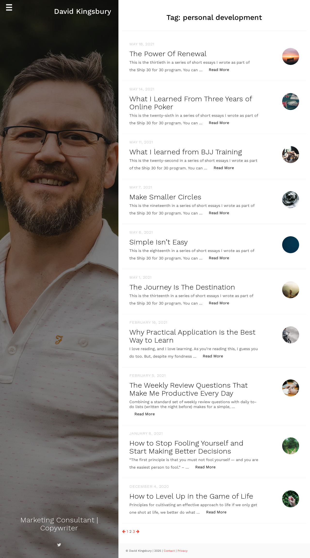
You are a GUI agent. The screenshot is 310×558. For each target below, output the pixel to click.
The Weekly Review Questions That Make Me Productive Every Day (188, 389)
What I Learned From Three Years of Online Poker (190, 102)
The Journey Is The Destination (182, 287)
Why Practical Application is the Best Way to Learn (192, 336)
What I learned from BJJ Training (185, 152)
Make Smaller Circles (165, 197)
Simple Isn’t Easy (158, 242)
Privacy (182, 550)
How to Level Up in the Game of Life (191, 496)
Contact (170, 550)
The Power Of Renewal (168, 53)
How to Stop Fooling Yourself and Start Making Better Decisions (186, 447)
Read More (221, 69)
